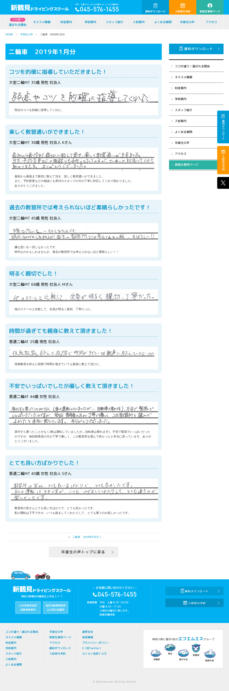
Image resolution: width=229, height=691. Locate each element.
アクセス (211, 22)
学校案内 (90, 22)
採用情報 (87, 637)
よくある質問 (163, 22)
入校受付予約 (182, 8)
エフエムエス (190, 639)
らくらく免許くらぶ (94, 654)
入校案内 (138, 22)
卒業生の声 (187, 22)
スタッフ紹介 (114, 22)
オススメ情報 (42, 22)
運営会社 (87, 632)
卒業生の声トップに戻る (83, 552)
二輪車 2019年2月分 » (86, 536)
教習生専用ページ (210, 8)
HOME (9, 34)
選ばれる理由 (17, 22)
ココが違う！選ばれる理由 (192, 66)
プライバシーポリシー (95, 643)
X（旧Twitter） (92, 648)
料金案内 (66, 22)
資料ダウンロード (155, 8)
